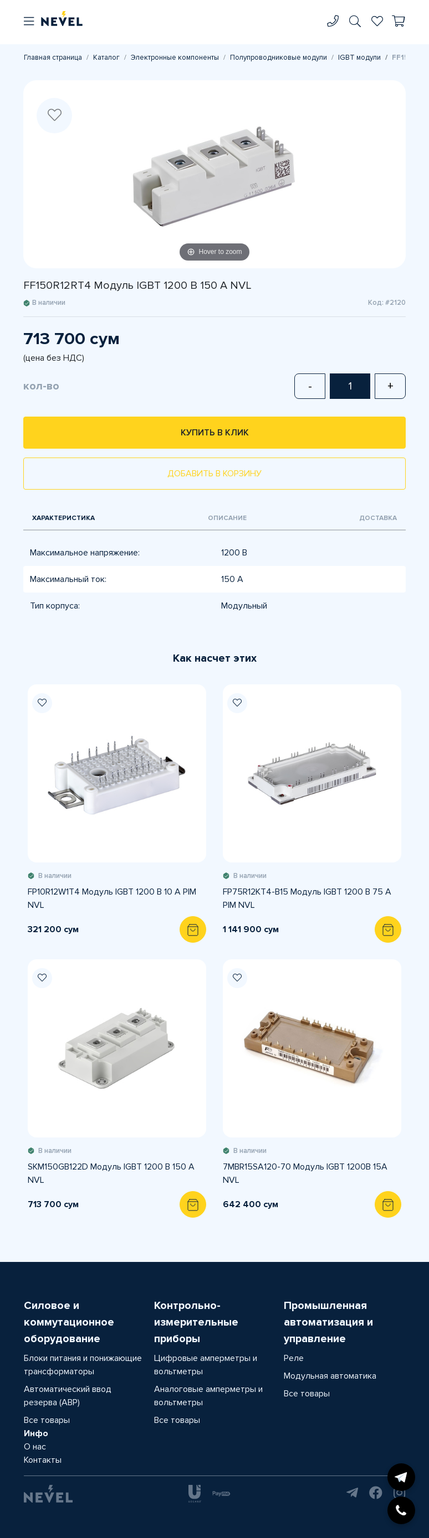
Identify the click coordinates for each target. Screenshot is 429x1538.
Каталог (106, 57)
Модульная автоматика (330, 1375)
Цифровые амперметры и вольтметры (205, 1365)
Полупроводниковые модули (278, 57)
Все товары (47, 1420)
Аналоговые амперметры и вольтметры (208, 1396)
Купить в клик (215, 432)
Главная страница (53, 57)
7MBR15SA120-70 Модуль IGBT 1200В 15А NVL (305, 1173)
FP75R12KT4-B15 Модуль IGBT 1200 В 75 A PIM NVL (307, 898)
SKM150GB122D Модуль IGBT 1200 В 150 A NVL (111, 1173)
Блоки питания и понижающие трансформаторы (83, 1365)
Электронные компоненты (175, 57)
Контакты (43, 1460)
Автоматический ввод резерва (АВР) (67, 1396)
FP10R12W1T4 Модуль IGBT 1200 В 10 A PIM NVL (112, 898)
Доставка (378, 518)
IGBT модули (359, 57)
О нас (35, 1446)
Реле (294, 1358)
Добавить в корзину (214, 473)
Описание (227, 518)
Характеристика (63, 518)
